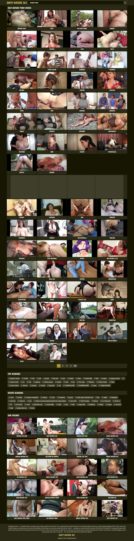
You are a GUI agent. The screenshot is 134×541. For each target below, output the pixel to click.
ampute (59, 382)
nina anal (118, 404)
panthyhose (114, 397)
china (79, 378)
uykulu (105, 397)
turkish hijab (88, 378)
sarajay (109, 404)
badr (73, 404)
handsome (92, 404)
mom (63, 378)
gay (74, 382)
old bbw (20, 397)
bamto (32, 408)
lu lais (53, 397)
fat (11, 404)
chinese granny (48, 382)
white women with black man (85, 397)
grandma (34, 385)
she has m (117, 401)
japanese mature (15, 378)
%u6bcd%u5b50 (105, 385)
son (60, 385)
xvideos (101, 404)
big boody (52, 385)
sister (66, 382)
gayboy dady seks (22, 408)
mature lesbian (14, 385)
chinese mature (102, 382)
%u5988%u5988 (84, 385)
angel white (82, 404)
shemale (25, 385)
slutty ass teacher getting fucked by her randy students (51, 401)
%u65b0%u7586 (70, 385)
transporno (62, 397)
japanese (37, 382)
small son (22, 401)
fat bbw (26, 378)
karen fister (73, 401)
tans (30, 401)
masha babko (50, 404)
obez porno (19, 404)
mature (105, 378)
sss (23, 382)
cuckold (43, 385)
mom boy (12, 401)
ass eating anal (106, 401)
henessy (96, 401)
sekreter (45, 397)
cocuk (28, 404)
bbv (98, 397)
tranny (94, 385)
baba (11, 408)
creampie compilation (32, 397)
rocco (11, 397)
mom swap (82, 382)
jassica (71, 397)
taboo (112, 382)
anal (40, 378)
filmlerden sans (38, 404)
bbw (97, 378)
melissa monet (14, 382)
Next (75, 366)
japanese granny (115, 378)
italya (59, 404)
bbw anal (55, 378)
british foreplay (85, 401)
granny (47, 378)
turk (33, 378)
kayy (67, 404)
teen (30, 382)
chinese (71, 378)
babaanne (91, 382)
